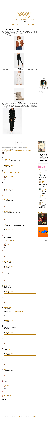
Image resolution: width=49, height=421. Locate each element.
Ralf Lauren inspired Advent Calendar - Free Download (42, 212)
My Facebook (13, 240)
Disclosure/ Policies (31, 24)
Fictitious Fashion (6, 307)
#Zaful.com (18, 151)
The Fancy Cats (5, 371)
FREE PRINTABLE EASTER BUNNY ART (44, 182)
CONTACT (8, 24)
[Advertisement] (21, 5)
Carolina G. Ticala (6, 348)
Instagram (18, 172)
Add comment (4, 399)
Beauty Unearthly (6, 261)
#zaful (16, 151)
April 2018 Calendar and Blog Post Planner (44, 196)
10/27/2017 (8, 159)
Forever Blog (5, 159)
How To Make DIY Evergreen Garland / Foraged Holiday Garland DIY (44, 189)
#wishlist (14, 151)
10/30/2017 (7, 337)
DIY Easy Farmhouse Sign (44, 174)
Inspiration (19, 24)
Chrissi (4, 170)
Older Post (35, 416)
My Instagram (9, 240)
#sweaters (9, 151)
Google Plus (12, 313)
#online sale (33, 150)
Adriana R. (5, 369)
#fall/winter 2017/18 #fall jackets (23, 150)
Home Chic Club (7, 165)
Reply (4, 162)
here (26, 147)
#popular (7, 151)
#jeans (31, 150)
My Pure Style (5, 240)
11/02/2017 (12, 244)
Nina (4, 325)
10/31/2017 (9, 380)
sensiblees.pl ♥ (5, 185)
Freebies (24, 24)
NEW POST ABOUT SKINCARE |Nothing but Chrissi (10, 172)
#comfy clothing (18, 150)
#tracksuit (12, 151)
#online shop (3, 151)
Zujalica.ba (5, 224)
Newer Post (3, 416)
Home (3, 24)
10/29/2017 (9, 285)
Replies (5, 175)
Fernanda (5, 234)
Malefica (5, 199)
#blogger (13, 150)
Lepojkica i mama (6, 358)
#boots (15, 150)
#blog (10, 150)
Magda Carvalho (6, 285)
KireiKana (5, 337)
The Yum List (5, 296)
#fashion (29, 150)
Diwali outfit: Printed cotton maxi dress (18, 311)
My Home (14, 24)
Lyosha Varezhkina (6, 211)
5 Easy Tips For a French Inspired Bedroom (44, 203)
